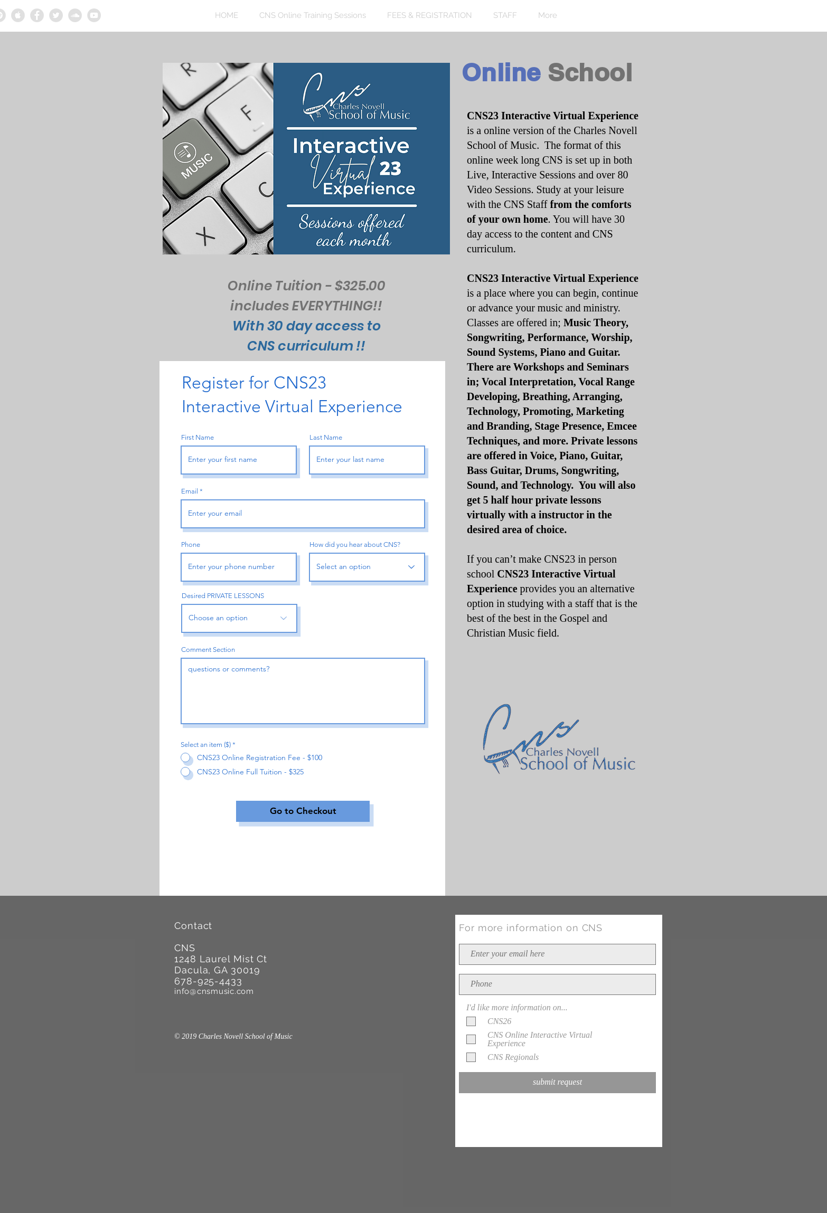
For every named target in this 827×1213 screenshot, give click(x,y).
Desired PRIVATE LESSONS (223, 595)
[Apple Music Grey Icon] (18, 15)
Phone (190, 544)
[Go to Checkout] (303, 811)
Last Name (325, 437)
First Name (197, 437)
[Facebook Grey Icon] (37, 15)
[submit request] (557, 1082)
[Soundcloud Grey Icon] (75, 15)
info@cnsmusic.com (214, 991)
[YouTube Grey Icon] (94, 15)
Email (189, 491)
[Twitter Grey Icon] (56, 15)
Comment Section (208, 649)
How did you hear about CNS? (354, 544)
